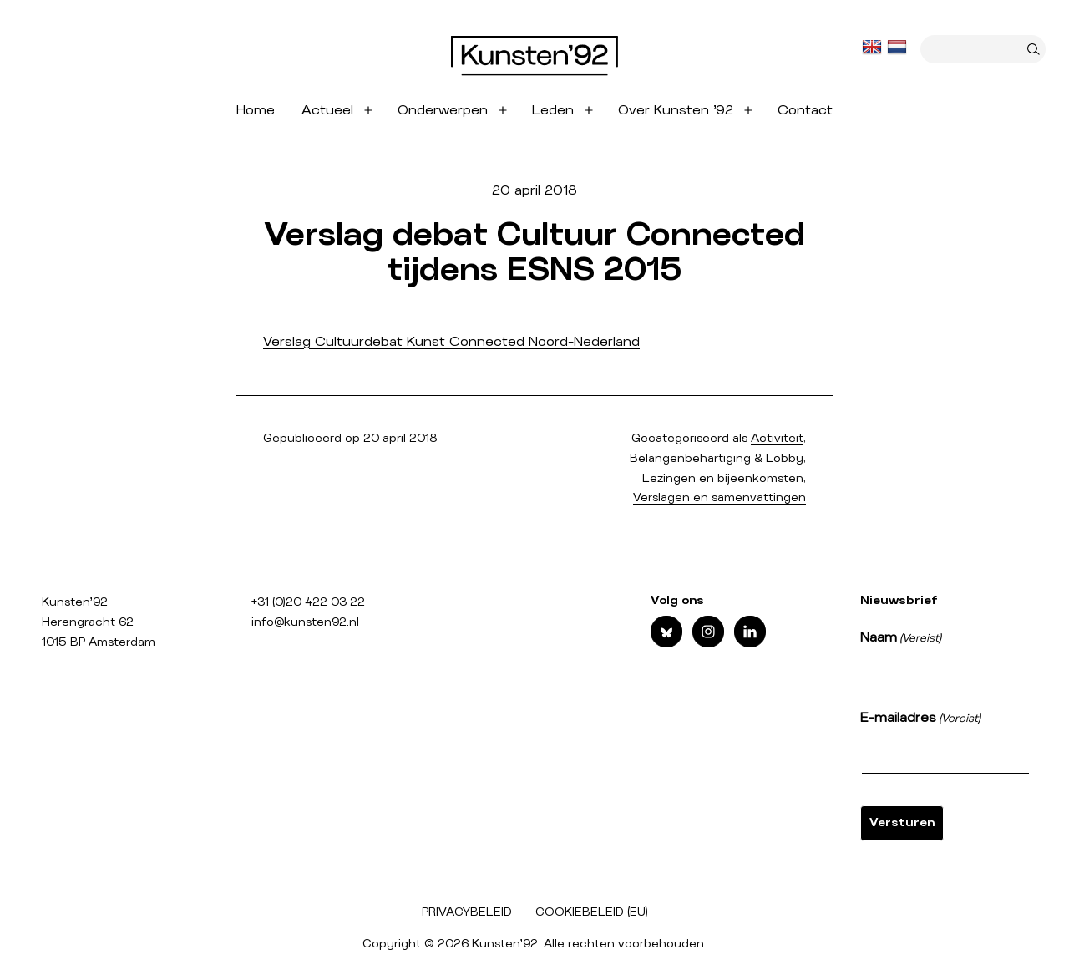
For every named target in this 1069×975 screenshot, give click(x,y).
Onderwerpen (443, 110)
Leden (553, 110)
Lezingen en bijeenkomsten (722, 479)
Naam (900, 639)
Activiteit (777, 438)
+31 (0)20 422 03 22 (308, 602)
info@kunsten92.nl (305, 622)
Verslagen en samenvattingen (719, 498)
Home (255, 110)
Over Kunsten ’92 (675, 110)
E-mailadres (920, 719)
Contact (805, 110)
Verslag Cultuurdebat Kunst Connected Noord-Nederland (451, 341)
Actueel (327, 110)
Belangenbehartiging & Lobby (716, 459)
